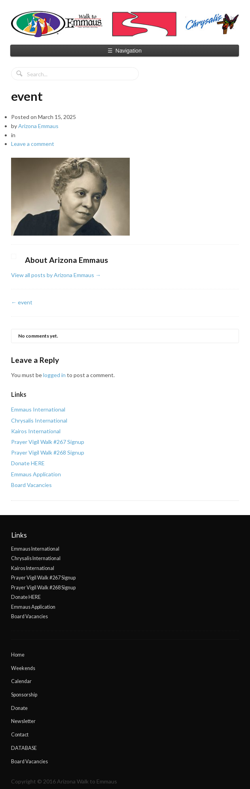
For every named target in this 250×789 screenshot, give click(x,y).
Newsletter (23, 721)
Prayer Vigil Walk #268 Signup (47, 452)
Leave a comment (32, 143)
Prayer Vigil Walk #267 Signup (47, 441)
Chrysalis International (39, 420)
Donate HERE (28, 463)
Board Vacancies (31, 484)
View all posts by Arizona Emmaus (56, 275)
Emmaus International (38, 409)
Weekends (23, 668)
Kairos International (36, 431)
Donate (19, 708)
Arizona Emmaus (38, 126)
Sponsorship (24, 695)
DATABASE (24, 748)
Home (18, 655)
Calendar (21, 681)
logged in (54, 375)
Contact (19, 735)
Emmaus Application (36, 474)
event (21, 302)
